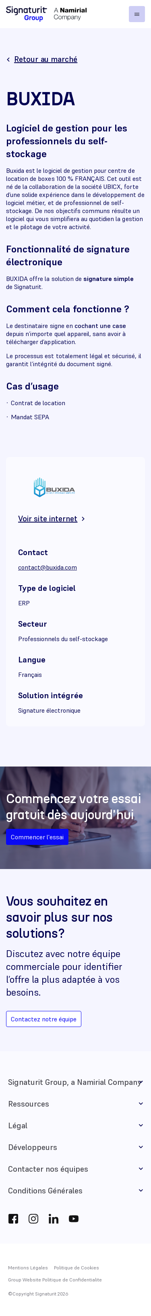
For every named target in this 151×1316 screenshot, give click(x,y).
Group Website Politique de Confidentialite (55, 1280)
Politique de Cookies (76, 1268)
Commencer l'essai (37, 837)
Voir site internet (47, 518)
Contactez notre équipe (44, 1019)
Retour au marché (45, 59)
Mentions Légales (28, 1268)
